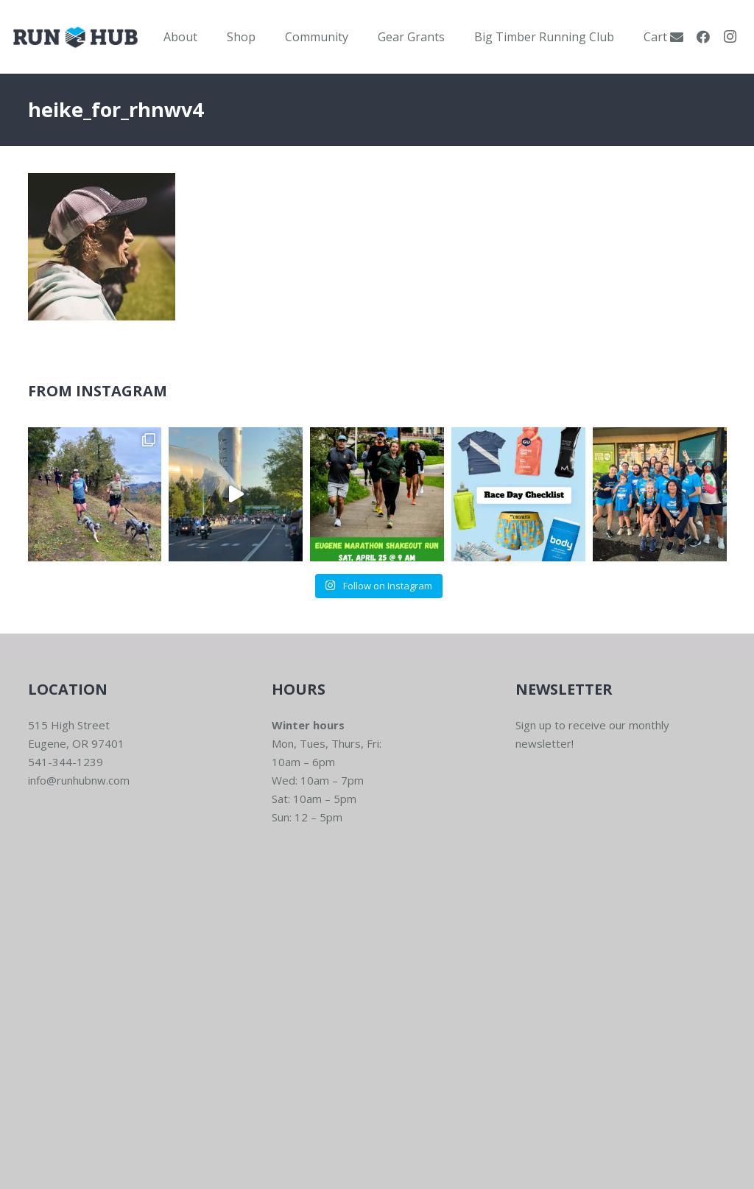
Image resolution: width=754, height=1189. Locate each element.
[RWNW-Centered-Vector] (75, 37)
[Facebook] (703, 37)
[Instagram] (729, 37)
